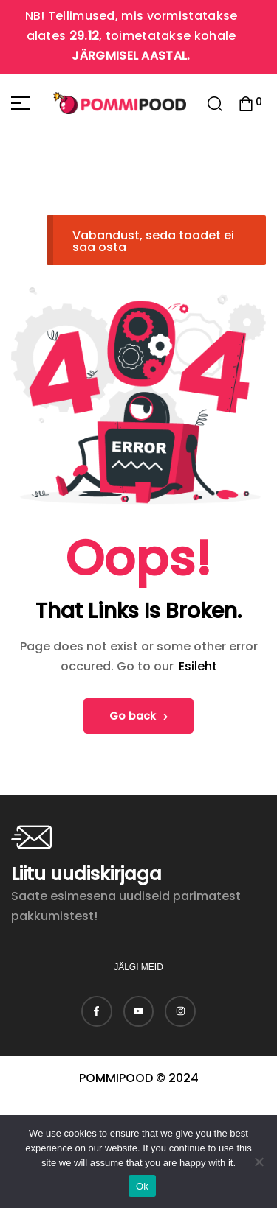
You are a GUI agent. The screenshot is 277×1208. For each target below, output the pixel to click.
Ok (142, 1186)
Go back (138, 716)
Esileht (198, 666)
